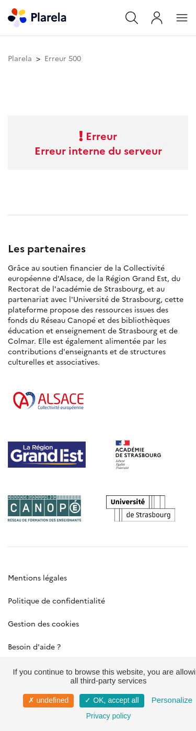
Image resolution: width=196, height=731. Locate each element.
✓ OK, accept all (112, 700)
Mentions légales (37, 577)
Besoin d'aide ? (34, 646)
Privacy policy (108, 716)
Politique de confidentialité (56, 600)
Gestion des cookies (43, 623)
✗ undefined (48, 700)
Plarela (20, 58)
